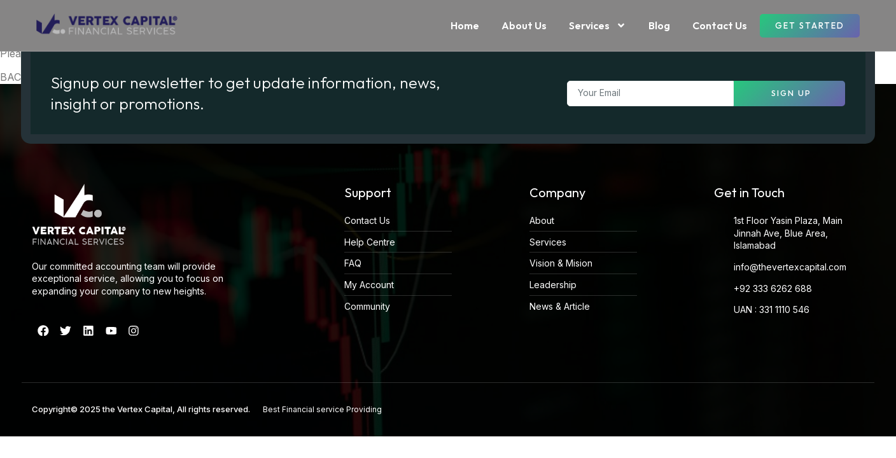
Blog (659, 25)
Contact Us (719, 25)
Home (465, 25)
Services (597, 25)
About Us (524, 25)
